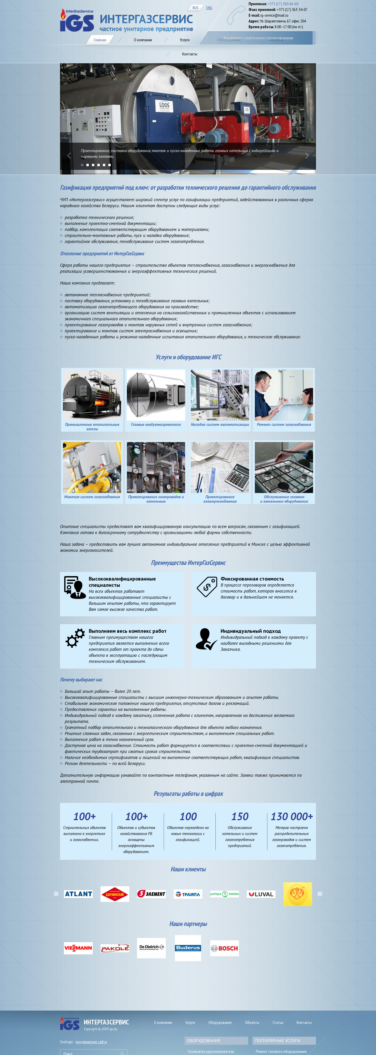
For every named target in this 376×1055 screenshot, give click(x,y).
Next (307, 156)
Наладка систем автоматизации (220, 424)
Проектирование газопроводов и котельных (156, 499)
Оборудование (220, 1022)
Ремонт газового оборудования (281, 1051)
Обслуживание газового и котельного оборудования (284, 499)
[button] (56, 894)
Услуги (190, 1022)
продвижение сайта (91, 1041)
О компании (163, 1022)
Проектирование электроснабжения (220, 499)
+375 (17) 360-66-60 (283, 3)
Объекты (252, 1022)
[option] (78, 894)
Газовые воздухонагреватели (156, 424)
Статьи (278, 1022)
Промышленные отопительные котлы (92, 426)
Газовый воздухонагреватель (211, 1051)
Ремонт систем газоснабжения (284, 424)
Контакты (304, 1022)
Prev (69, 156)
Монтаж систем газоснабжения (92, 496)
